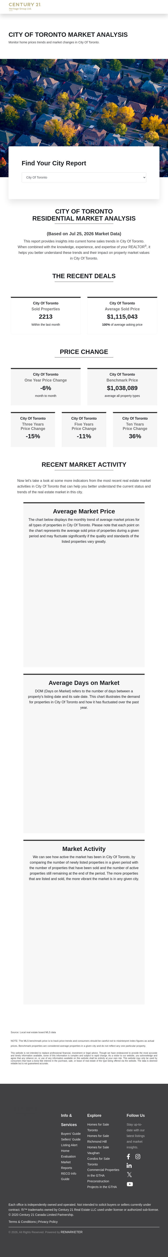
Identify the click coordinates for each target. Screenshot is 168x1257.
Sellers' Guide (70, 1139)
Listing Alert (69, 1145)
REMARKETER (71, 1232)
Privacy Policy (48, 1221)
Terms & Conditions (22, 1221)
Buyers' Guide (71, 1133)
